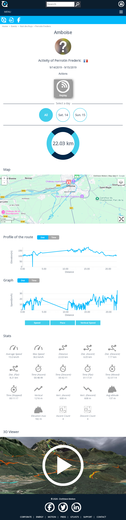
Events (14, 26)
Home (5, 26)
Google (122, 176)
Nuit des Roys (26, 26)
